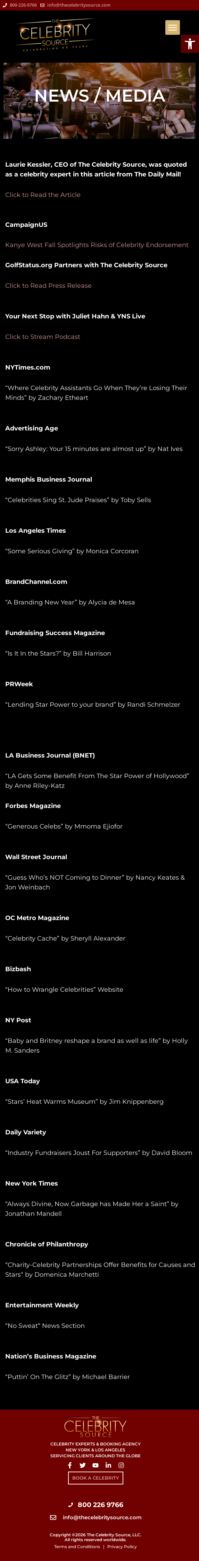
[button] (172, 27)
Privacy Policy (122, 1546)
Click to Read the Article (43, 195)
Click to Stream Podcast (42, 337)
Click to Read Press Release (48, 286)
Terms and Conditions (77, 1546)
